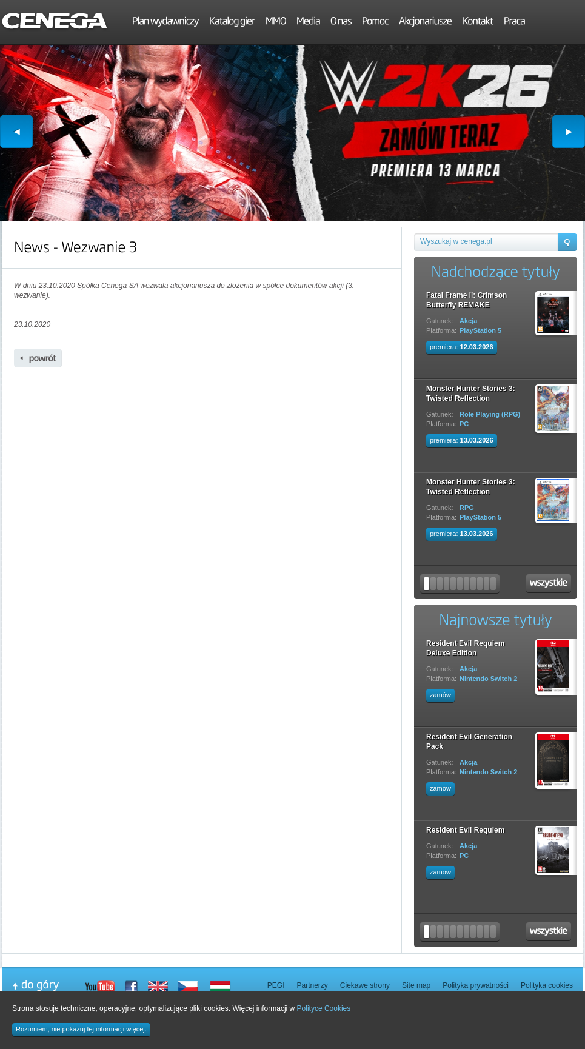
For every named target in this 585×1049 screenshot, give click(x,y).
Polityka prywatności (476, 985)
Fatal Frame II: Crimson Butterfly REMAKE (466, 300)
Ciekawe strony (365, 985)
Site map (416, 985)
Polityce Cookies (324, 1008)
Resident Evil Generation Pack (469, 741)
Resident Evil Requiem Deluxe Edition (465, 648)
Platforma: (441, 330)
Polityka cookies (547, 985)
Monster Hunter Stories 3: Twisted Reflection (470, 393)
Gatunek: (439, 320)
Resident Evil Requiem (465, 830)
